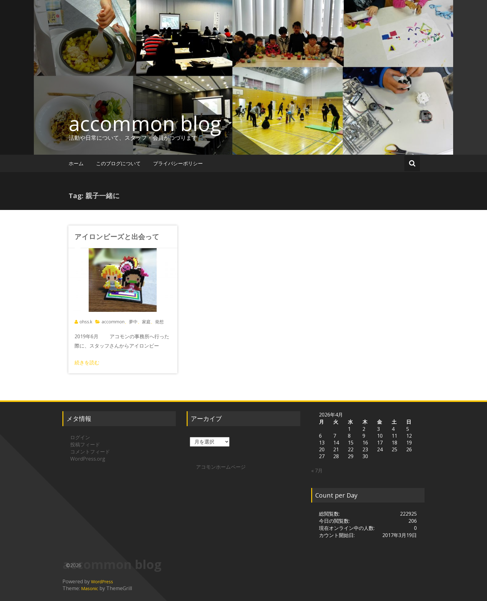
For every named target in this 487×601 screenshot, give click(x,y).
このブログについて (118, 163)
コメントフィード (90, 451)
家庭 (146, 322)
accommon (113, 322)
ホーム (76, 163)
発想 (159, 322)
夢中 (133, 322)
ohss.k (86, 322)
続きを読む (87, 362)
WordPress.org (87, 458)
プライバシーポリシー (178, 163)
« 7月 (317, 470)
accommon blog (145, 123)
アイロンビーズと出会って (117, 236)
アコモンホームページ (221, 466)
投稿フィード (85, 444)
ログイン (80, 437)
